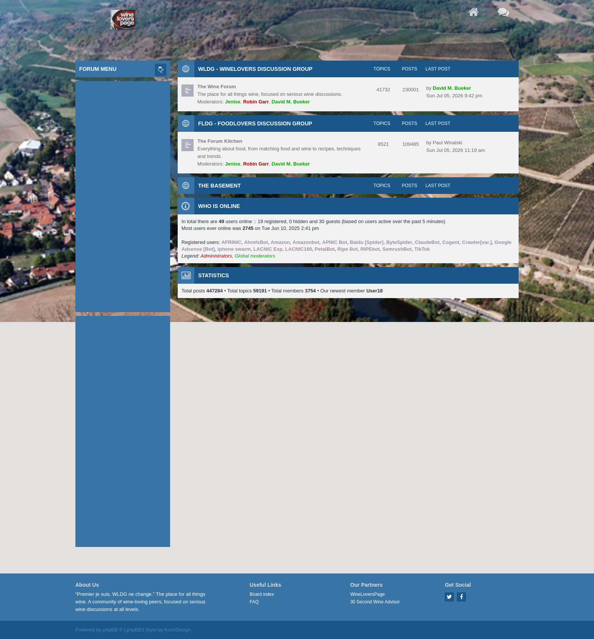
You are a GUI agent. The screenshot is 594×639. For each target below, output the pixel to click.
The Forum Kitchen (219, 141)
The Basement (219, 186)
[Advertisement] (122, 194)
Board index (262, 594)
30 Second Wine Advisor (375, 602)
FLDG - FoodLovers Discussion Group (255, 123)
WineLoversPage (367, 594)
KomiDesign (177, 630)
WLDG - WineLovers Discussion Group (255, 69)
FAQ (254, 602)
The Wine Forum (216, 86)
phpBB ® (112, 630)
